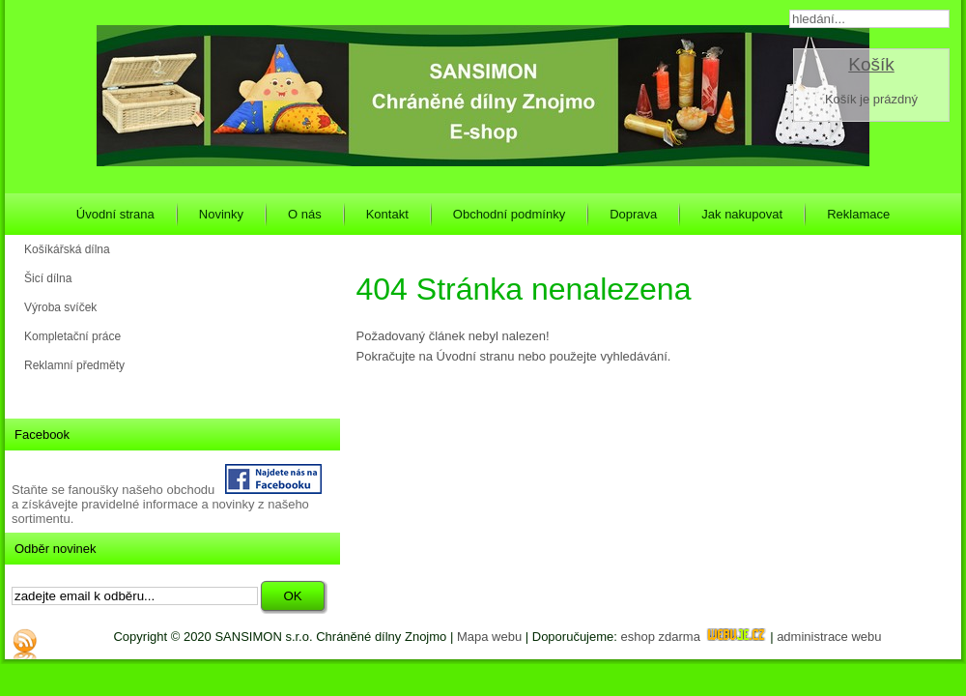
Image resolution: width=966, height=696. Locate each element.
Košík (871, 64)
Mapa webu (489, 636)
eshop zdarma (694, 636)
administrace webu (829, 636)
